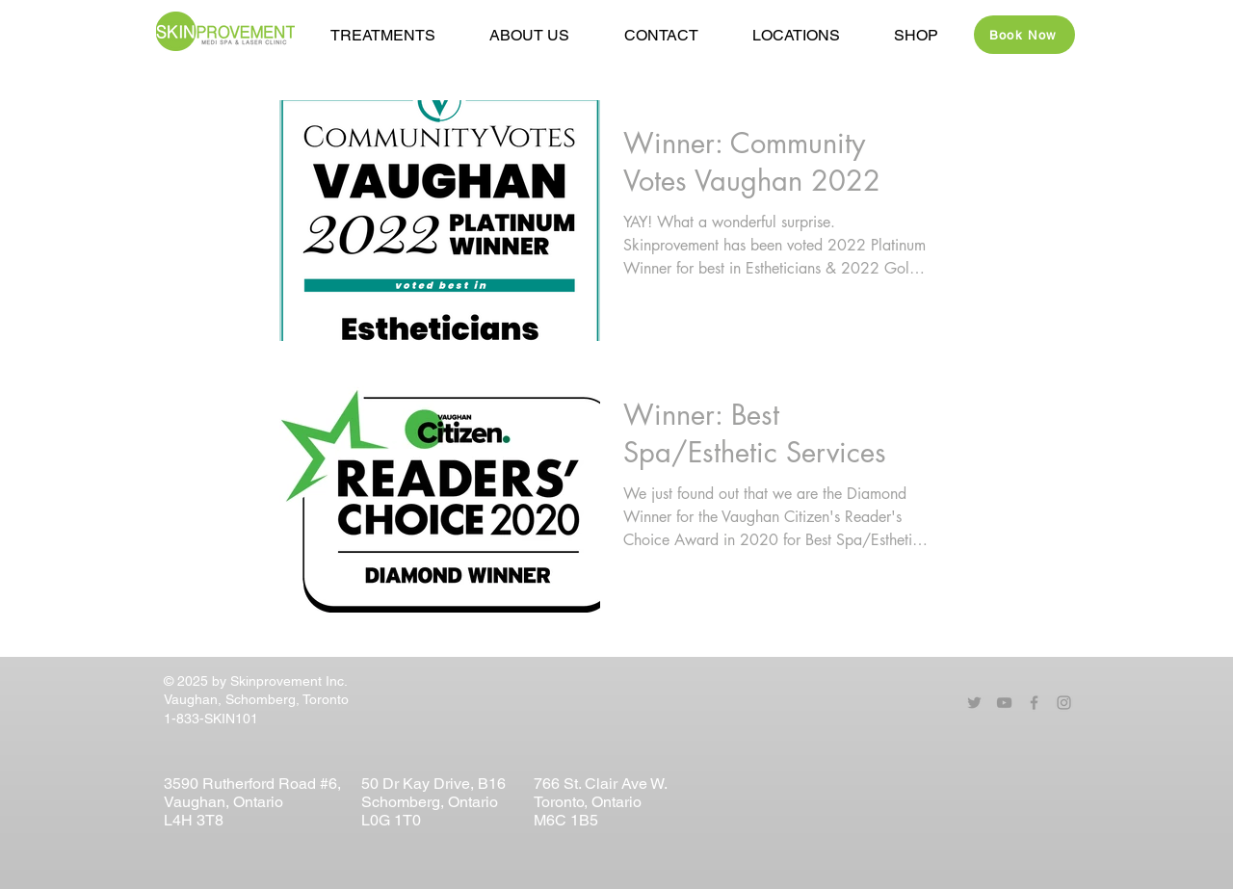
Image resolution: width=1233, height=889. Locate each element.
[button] (529, 35)
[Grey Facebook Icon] (1034, 702)
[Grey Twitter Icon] (974, 702)
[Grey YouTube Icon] (1004, 702)
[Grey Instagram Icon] (1064, 702)
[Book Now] (1024, 34)
